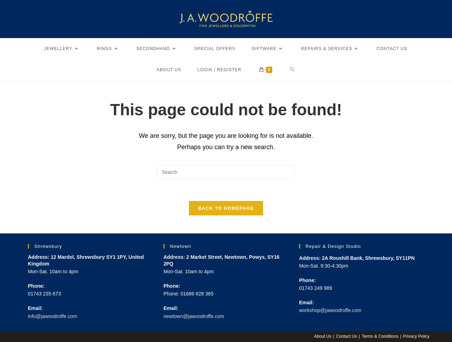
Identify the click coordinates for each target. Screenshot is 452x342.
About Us (322, 336)
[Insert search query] (226, 172)
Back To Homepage (226, 208)
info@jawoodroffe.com (52, 316)
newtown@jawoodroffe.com (193, 316)
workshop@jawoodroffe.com (330, 310)
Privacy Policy (416, 336)
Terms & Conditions (380, 336)
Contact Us (346, 336)
